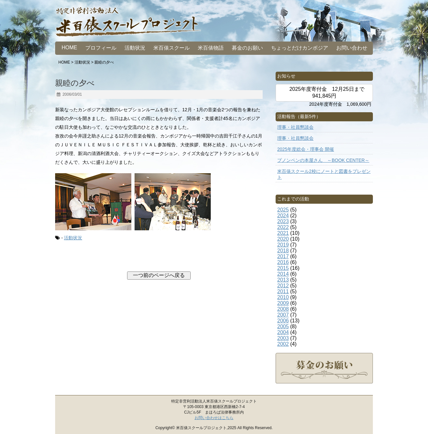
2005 (283, 326)
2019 (283, 244)
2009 (283, 303)
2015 (283, 268)
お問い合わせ (351, 48)
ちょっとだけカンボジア (299, 48)
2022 (283, 227)
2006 (283, 320)
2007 (283, 315)
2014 (283, 274)
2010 (283, 297)
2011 (283, 291)
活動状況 (135, 48)
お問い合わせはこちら (214, 418)
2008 (283, 309)
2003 (283, 338)
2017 (283, 256)
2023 (283, 221)
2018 (283, 250)
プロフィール (100, 48)
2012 (283, 285)
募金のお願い (247, 48)
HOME (69, 47)
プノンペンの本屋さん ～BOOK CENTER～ (323, 160)
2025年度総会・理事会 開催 (305, 149)
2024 (283, 215)
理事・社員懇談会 (295, 127)
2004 (283, 332)
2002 (283, 344)
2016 (283, 262)
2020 (283, 239)
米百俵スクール (171, 48)
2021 (283, 233)
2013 (283, 280)
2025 (283, 209)
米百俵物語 (211, 48)
